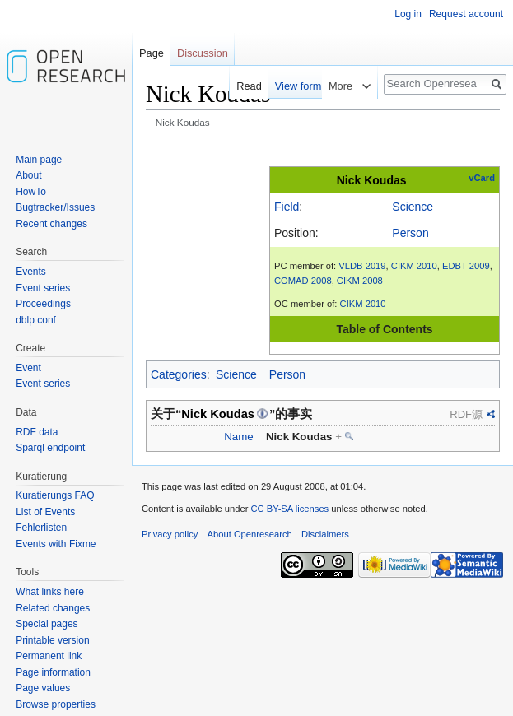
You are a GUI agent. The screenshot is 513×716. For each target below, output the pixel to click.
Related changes (53, 608)
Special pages (46, 624)
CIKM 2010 (414, 266)
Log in (408, 14)
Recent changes (51, 224)
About (28, 175)
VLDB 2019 (361, 266)
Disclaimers (325, 534)
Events (31, 271)
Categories (179, 374)
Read (241, 86)
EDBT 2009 (466, 266)
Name (238, 436)
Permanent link (49, 656)
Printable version (52, 640)
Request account (466, 14)
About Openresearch (250, 534)
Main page (39, 159)
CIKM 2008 (360, 281)
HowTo (31, 192)
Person (410, 232)
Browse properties (56, 704)
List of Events (45, 512)
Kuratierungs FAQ (55, 495)
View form (291, 86)
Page (151, 53)
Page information (53, 672)
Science (412, 206)
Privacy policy (170, 534)
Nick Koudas (372, 180)
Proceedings (43, 303)
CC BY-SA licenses (289, 509)
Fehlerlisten (41, 527)
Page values (43, 688)
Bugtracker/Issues (55, 207)
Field (286, 206)
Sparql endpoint (50, 447)
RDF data (37, 432)
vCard (482, 178)
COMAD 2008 (303, 281)
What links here (50, 591)
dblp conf (36, 320)
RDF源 (466, 414)
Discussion (202, 53)
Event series (43, 288)
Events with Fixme (56, 544)
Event (28, 368)
